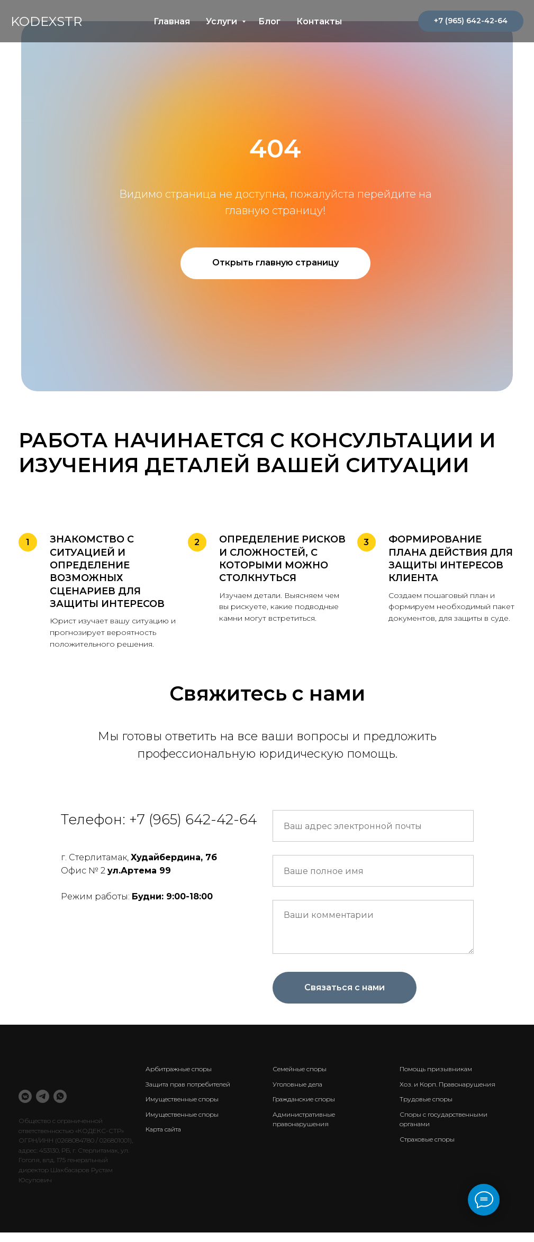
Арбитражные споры (179, 1069)
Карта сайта (163, 1129)
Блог (269, 21)
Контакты (319, 21)
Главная (171, 21)
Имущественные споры (182, 1099)
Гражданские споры (304, 1099)
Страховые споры (427, 1139)
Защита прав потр (174, 1084)
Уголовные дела (297, 1084)
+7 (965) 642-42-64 (193, 819)
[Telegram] (42, 1096)
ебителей (216, 1084)
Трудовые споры (426, 1099)
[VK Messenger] (25, 1096)
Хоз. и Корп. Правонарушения (447, 1084)
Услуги (222, 21)
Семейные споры (300, 1069)
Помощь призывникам (436, 1069)
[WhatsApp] (60, 1096)
